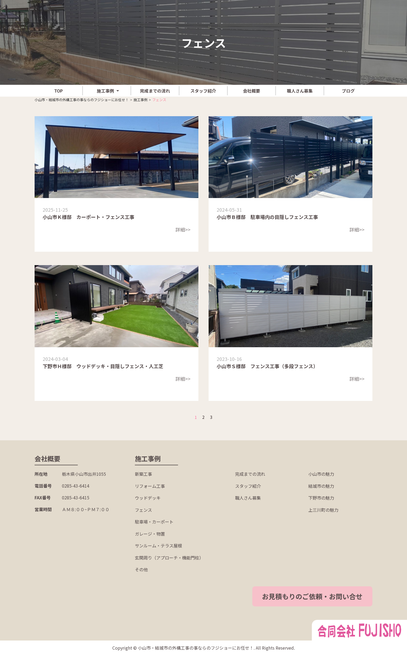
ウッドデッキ (148, 498)
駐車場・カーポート (154, 521)
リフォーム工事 (150, 486)
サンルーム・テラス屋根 (158, 545)
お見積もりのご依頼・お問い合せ (319, 596)
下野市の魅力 (321, 498)
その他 (141, 569)
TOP (58, 90)
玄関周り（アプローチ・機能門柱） (169, 557)
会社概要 (251, 90)
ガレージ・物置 (150, 533)
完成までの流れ (155, 90)
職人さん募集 (300, 90)
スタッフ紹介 (203, 90)
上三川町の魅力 (323, 510)
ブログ (348, 90)
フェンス (143, 510)
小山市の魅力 (321, 474)
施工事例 (105, 90)
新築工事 (143, 474)
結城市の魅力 (321, 486)
